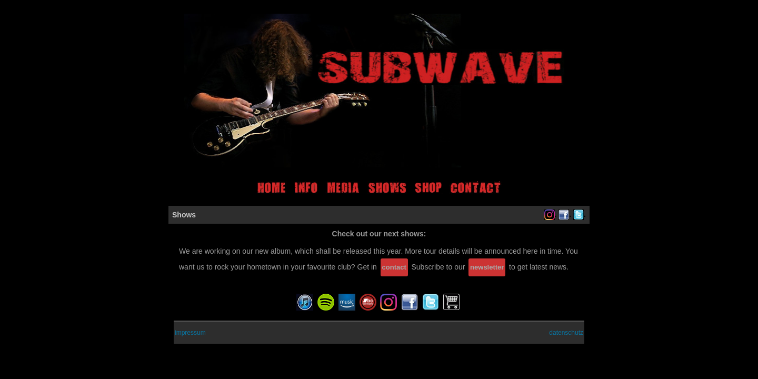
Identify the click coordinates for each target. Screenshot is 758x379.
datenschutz (566, 332)
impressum (190, 332)
